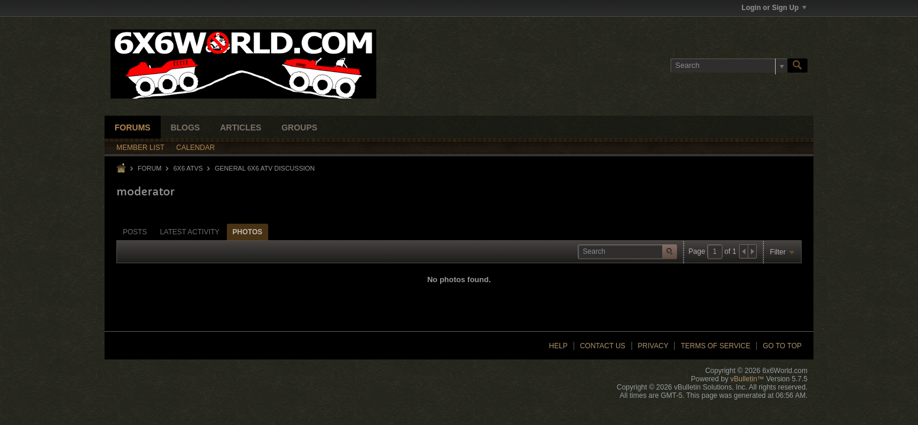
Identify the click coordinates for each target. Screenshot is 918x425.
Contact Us (603, 346)
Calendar (195, 147)
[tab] (135, 231)
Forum (149, 168)
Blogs (185, 127)
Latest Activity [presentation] (190, 232)
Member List (140, 147)
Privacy (653, 346)
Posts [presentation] (135, 232)
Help (558, 346)
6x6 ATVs (188, 168)
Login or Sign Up (773, 8)
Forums (133, 127)
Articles (240, 127)
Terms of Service (715, 346)
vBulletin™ (747, 379)
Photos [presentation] (247, 232)
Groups (299, 127)
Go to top (782, 346)
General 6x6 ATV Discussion (264, 168)
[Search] (728, 65)
